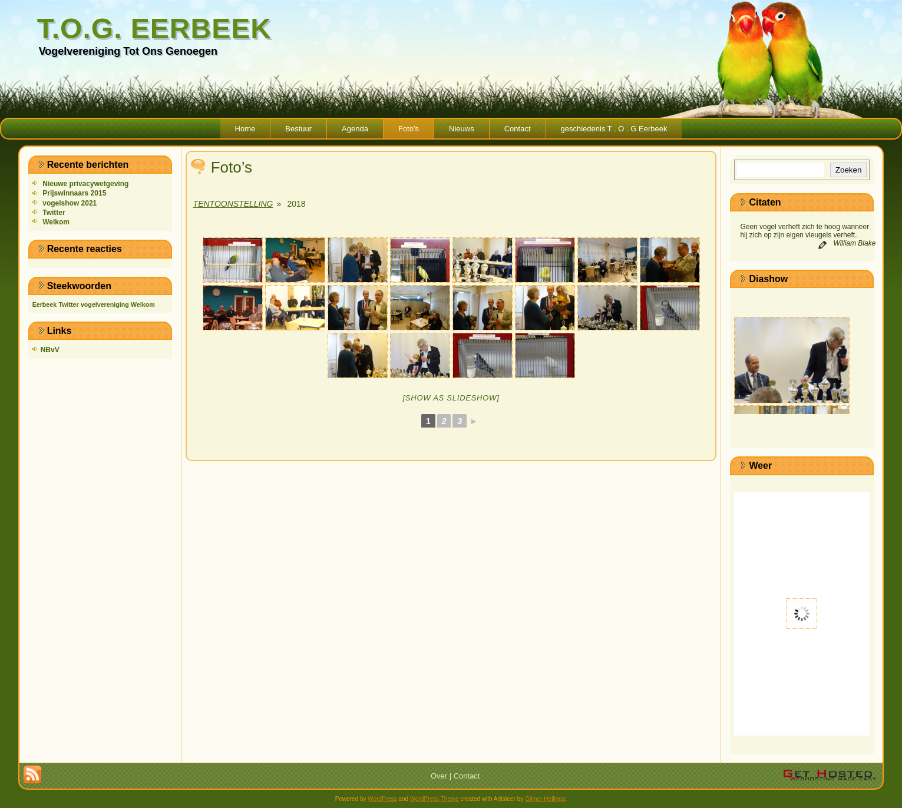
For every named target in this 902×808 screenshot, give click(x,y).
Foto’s (408, 128)
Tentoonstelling (233, 203)
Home (245, 128)
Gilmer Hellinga (545, 799)
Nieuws (461, 128)
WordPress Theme (434, 799)
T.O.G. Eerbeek (154, 28)
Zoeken (848, 169)
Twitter (53, 212)
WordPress (382, 799)
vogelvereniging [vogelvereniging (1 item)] (105, 304)
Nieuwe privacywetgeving (85, 184)
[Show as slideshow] (450, 397)
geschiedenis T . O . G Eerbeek (614, 128)
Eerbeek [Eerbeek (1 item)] (44, 304)
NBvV (50, 350)
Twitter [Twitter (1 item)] (68, 304)
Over (439, 775)
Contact (517, 128)
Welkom (56, 222)
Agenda (355, 128)
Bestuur (298, 128)
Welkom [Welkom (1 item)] (143, 304)
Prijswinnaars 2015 (74, 193)
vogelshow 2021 (69, 203)
